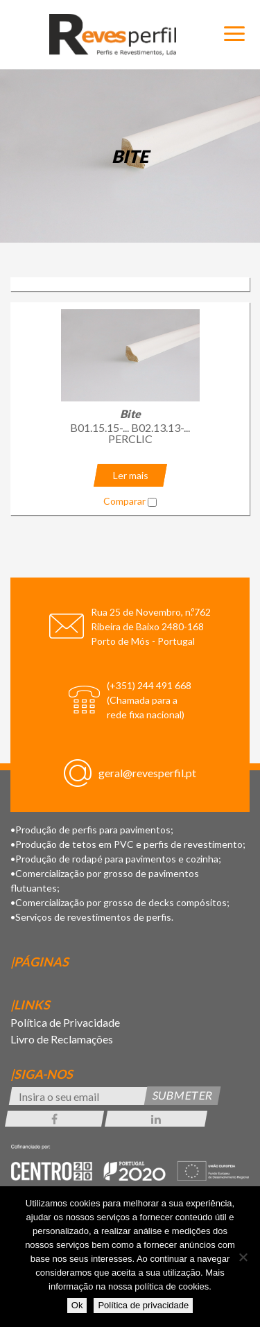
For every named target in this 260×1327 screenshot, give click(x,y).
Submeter (183, 1095)
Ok (77, 1305)
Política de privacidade (143, 1305)
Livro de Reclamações (61, 1039)
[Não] (243, 1257)
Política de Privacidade (65, 1022)
